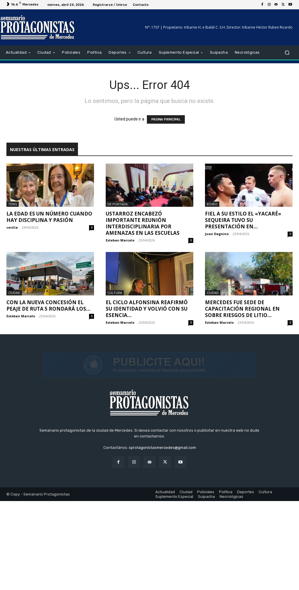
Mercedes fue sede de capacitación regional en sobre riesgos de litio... (242, 308)
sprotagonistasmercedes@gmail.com (162, 537)
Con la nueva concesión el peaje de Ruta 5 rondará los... (48, 305)
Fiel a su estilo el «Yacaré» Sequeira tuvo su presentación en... (243, 220)
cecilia (12, 227)
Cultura (114, 292)
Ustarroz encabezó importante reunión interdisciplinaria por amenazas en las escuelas (143, 223)
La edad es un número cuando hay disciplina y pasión (49, 216)
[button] (287, 52)
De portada (117, 204)
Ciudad (14, 292)
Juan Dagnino (217, 234)
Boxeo (212, 204)
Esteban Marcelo (120, 240)
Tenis (12, 204)
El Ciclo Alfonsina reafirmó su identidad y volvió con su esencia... (147, 308)
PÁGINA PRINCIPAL (165, 119)
